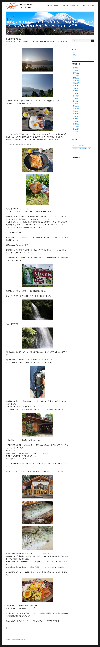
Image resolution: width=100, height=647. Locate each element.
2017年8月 (75, 131)
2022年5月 (75, 72)
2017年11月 (76, 126)
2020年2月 (75, 92)
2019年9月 (75, 97)
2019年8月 (75, 98)
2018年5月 (75, 116)
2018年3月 (75, 120)
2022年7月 (75, 69)
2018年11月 (76, 108)
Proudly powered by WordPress (19, 639)
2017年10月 (76, 128)
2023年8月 (75, 67)
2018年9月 (75, 110)
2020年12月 (76, 78)
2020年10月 (76, 82)
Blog (74, 52)
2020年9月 (75, 83)
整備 (74, 54)
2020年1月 (75, 93)
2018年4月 (75, 118)
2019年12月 (76, 95)
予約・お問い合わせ (88, 5)
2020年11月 (76, 80)
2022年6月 (75, 70)
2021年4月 (75, 77)
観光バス (56, 5)
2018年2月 (75, 121)
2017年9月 (75, 129)
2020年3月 (75, 90)
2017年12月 (76, 125)
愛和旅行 (49, 5)
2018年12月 (76, 106)
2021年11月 (76, 75)
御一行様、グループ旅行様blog (79, 148)
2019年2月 (75, 103)
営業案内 (63, 5)
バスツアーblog (76, 143)
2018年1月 (75, 123)
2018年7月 (75, 113)
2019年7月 (75, 100)
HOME (43, 5)
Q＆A (79, 5)
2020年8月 (75, 85)
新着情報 (75, 56)
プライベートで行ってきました (79, 146)
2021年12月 (76, 73)
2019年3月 (75, 101)
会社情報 (72, 5)
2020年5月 (75, 88)
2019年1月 (75, 105)
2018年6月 (75, 115)
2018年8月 (75, 111)
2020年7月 (75, 87)
